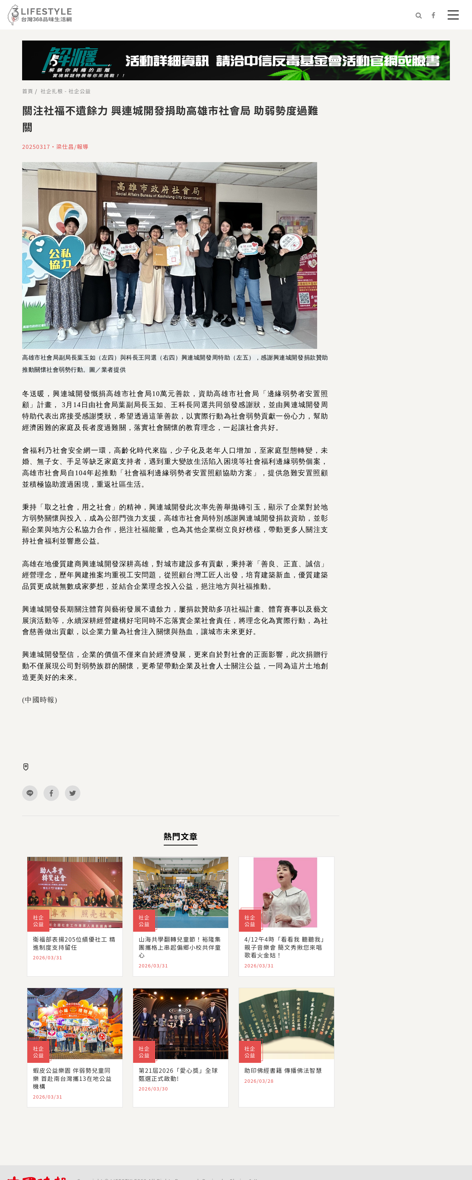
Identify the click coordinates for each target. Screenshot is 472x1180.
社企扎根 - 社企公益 (66, 91)
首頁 (27, 91)
